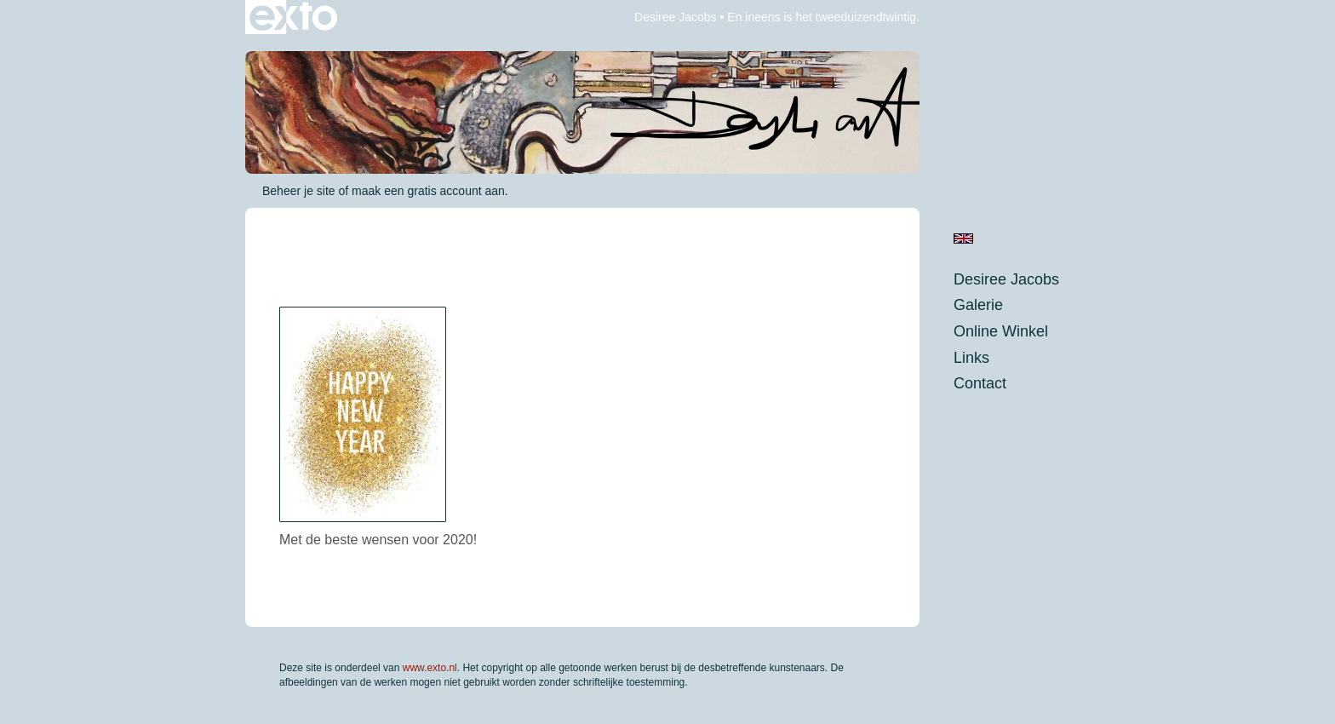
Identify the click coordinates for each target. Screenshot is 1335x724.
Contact (980, 383)
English (963, 238)
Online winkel (1001, 331)
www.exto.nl (430, 668)
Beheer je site (298, 191)
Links (971, 357)
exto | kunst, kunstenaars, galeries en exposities (293, 17)
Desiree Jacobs (675, 17)
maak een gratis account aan (428, 191)
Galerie (978, 304)
